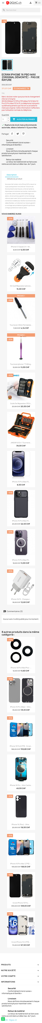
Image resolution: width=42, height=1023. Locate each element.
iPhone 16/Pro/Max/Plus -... (21, 668)
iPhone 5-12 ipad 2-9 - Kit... (21, 247)
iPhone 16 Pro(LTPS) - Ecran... (21, 746)
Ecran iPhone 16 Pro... (21, 903)
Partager (12, 133)
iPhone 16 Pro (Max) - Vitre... (21, 707)
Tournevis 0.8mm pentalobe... (21, 325)
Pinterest (23, 133)
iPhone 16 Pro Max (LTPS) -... (21, 864)
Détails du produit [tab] (14, 179)
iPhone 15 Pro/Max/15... (21, 482)
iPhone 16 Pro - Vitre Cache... (21, 785)
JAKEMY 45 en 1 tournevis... (21, 443)
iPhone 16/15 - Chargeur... (21, 599)
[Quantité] (4, 119)
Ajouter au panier (24, 119)
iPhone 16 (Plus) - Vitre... (21, 824)
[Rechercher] (21, 10)
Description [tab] (12, 175)
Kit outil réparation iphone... (21, 286)
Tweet (17, 133)
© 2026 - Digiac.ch (9, 1020)
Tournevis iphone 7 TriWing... (21, 364)
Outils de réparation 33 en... (21, 403)
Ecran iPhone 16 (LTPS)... (21, 942)
